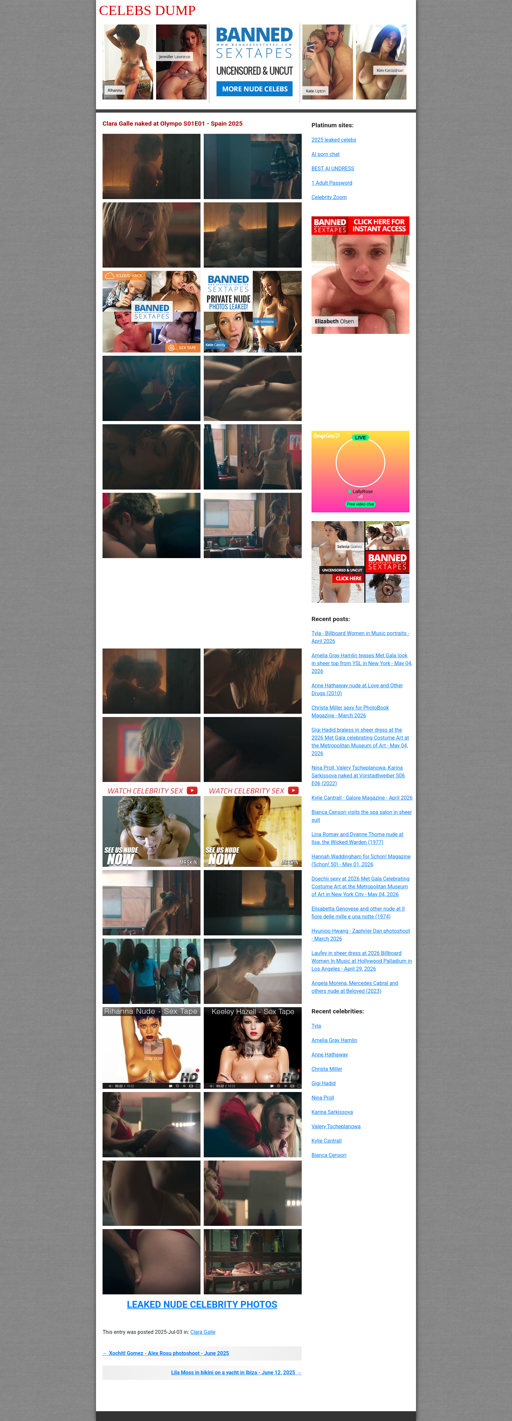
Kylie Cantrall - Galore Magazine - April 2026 (362, 798)
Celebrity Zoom (329, 197)
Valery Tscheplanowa (336, 1126)
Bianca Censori (329, 1155)
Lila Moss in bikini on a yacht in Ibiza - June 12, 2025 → (236, 1372)
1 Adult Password (332, 183)
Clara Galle (203, 1332)
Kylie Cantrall (327, 1141)
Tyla (316, 1026)
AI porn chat (326, 154)
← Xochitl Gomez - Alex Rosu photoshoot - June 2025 (166, 1353)
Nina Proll (323, 1098)
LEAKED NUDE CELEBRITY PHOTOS (202, 1304)
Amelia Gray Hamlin (334, 1040)
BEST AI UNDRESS (333, 168)
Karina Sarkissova (332, 1112)
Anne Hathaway (330, 1055)
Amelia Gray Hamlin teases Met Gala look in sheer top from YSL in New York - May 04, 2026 (362, 663)
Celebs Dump (147, 10)
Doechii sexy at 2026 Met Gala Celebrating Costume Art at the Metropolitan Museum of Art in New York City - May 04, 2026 (360, 887)
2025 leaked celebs (334, 140)
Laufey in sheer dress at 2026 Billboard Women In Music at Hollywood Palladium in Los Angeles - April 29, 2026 (362, 961)
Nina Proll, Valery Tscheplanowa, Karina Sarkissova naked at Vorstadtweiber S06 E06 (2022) (358, 776)
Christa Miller (327, 1069)
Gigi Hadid (324, 1083)
